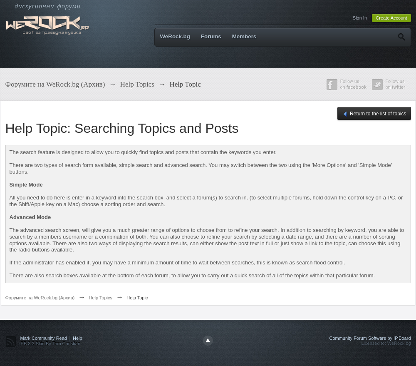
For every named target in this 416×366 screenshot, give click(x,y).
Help (77, 338)
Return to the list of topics (374, 114)
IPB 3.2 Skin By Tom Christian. (51, 343)
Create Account (391, 17)
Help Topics (100, 297)
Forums (211, 36)
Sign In (360, 17)
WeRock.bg (175, 36)
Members (244, 36)
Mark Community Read (43, 338)
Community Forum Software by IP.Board (370, 338)
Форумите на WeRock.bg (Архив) (40, 297)
